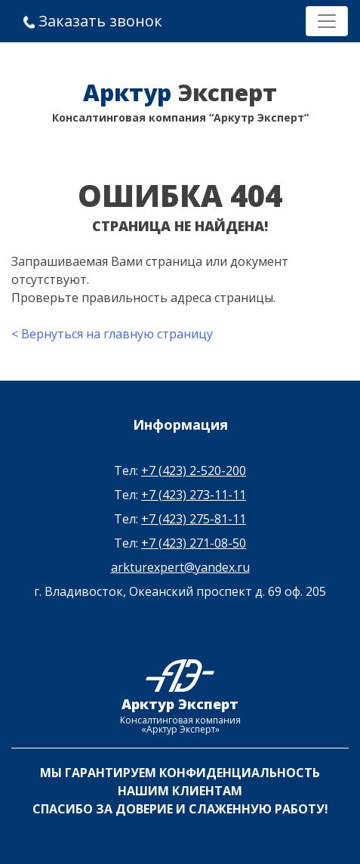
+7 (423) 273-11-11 (193, 494)
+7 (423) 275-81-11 (193, 519)
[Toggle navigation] (327, 21)
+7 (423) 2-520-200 (193, 470)
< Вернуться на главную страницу (112, 334)
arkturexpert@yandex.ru (180, 567)
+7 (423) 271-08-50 (193, 543)
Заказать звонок (92, 21)
